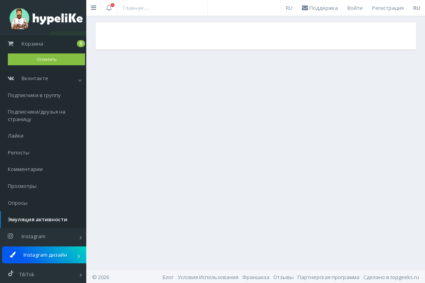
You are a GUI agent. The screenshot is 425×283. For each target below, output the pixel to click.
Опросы (17, 202)
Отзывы (283, 277)
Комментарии (25, 169)
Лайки (16, 135)
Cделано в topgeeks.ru (391, 277)
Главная (133, 7)
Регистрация (388, 7)
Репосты (18, 152)
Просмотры (22, 185)
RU (289, 7)
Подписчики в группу (34, 95)
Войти (355, 7)
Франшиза (255, 277)
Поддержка (320, 7)
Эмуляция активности (37, 219)
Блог (168, 277)
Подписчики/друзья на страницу (36, 115)
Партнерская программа (329, 277)
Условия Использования (208, 277)
